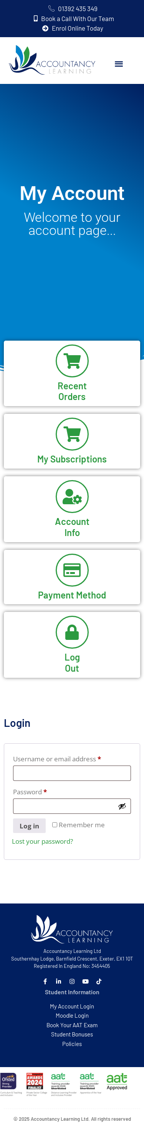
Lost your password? (42, 841)
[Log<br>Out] (72, 632)
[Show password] (122, 806)
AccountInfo (72, 527)
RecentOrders (72, 391)
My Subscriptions (72, 458)
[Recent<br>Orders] (72, 360)
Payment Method (72, 594)
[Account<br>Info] (72, 496)
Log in (29, 825)
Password (43, 790)
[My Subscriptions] (72, 434)
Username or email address (70, 758)
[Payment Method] (72, 570)
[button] (119, 64)
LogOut (72, 662)
